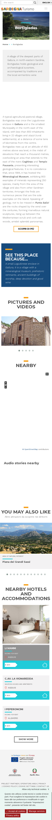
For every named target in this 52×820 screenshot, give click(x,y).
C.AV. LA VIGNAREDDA (19, 678)
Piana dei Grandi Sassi (16, 561)
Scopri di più (26, 229)
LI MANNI (10, 648)
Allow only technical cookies (37, 789)
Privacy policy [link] (12, 815)
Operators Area (29, 784)
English (46, 3)
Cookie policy (10, 786)
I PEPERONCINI (14, 709)
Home (5, 44)
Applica (35, 3)
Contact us (43, 786)
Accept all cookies (15, 811)
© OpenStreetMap (30, 449)
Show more (26, 739)
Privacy (42, 784)
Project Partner (10, 784)
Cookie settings (27, 786)
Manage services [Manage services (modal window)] (37, 811)
